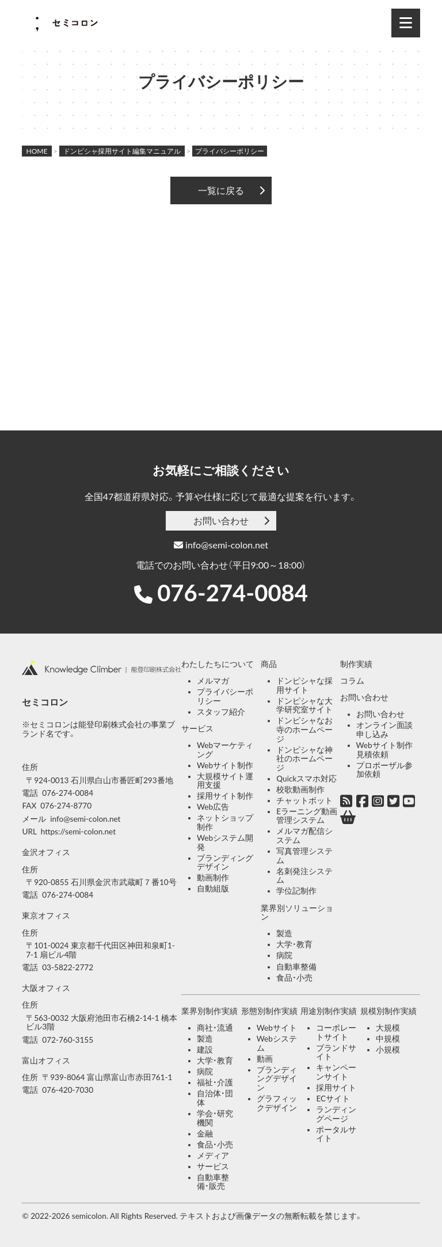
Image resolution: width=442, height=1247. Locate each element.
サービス (197, 728)
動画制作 (213, 877)
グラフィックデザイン (277, 1103)
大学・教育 (294, 944)
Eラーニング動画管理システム (306, 816)
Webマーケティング (225, 750)
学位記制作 (296, 890)
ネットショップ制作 (225, 822)
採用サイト (336, 1087)
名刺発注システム (304, 876)
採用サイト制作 (225, 795)
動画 (265, 1058)
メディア (213, 1155)
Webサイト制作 (225, 765)
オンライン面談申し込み (384, 729)
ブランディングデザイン (225, 862)
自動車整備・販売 (213, 1182)
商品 (269, 664)
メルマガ (213, 680)
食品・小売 (294, 977)
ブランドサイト (336, 1052)
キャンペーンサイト (336, 1072)
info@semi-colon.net (221, 544)
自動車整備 (296, 966)
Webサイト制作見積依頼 (384, 750)
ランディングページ (336, 1114)
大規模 (388, 1027)
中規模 (388, 1038)
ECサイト (333, 1098)
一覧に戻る (221, 190)
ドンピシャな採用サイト (304, 685)
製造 (284, 933)
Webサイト (277, 1027)
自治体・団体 (215, 1098)
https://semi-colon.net (78, 831)
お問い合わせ (221, 520)
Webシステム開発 (225, 842)
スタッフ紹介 (221, 711)
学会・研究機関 (215, 1118)
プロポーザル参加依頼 (384, 770)
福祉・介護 (215, 1082)
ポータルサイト (336, 1134)
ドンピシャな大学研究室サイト (304, 705)
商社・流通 (215, 1027)
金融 (205, 1133)
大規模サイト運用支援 (225, 781)
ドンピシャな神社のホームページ (304, 758)
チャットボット (304, 800)
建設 (205, 1049)
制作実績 (356, 664)
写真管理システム (304, 855)
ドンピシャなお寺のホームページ (304, 729)
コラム (352, 680)
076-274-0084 (232, 593)
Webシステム (277, 1043)
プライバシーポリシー (225, 696)
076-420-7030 (67, 1090)
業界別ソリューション (297, 912)
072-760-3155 (67, 1039)
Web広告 (213, 806)
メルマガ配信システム (304, 835)
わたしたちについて (217, 664)
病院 (284, 955)
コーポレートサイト (336, 1032)
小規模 (388, 1049)
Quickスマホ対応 (306, 778)
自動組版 (213, 888)
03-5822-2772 (67, 967)
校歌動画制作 (300, 789)
